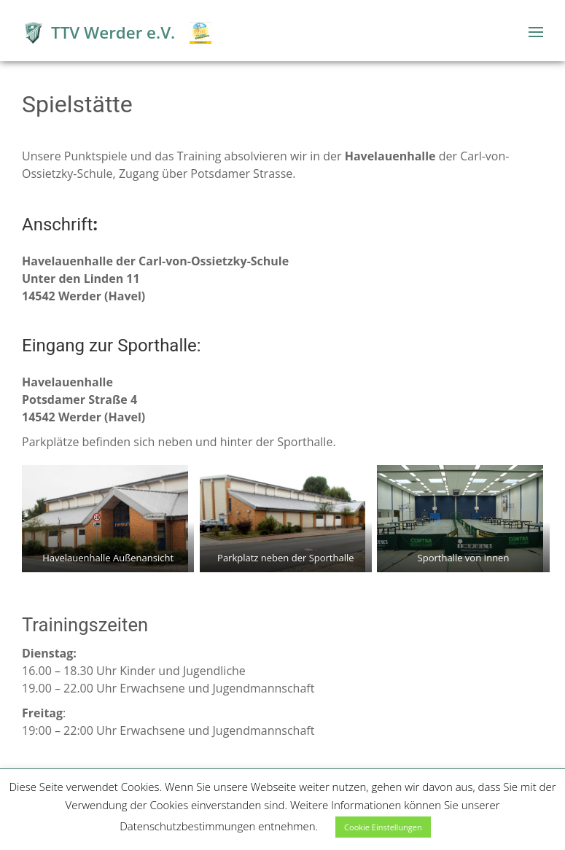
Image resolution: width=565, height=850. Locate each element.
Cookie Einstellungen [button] (383, 827)
